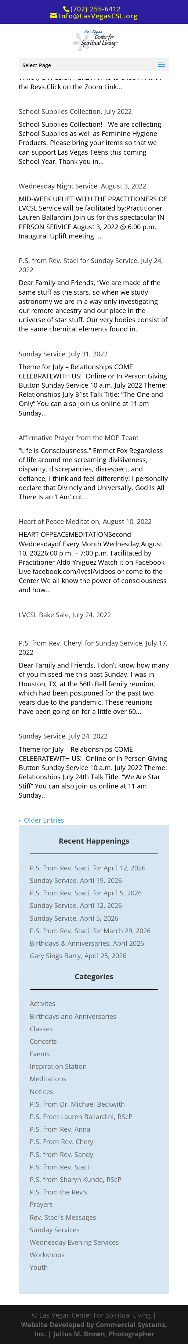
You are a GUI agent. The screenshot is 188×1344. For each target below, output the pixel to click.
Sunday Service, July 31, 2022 (63, 353)
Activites (42, 1003)
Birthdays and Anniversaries (73, 1016)
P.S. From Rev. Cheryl (62, 1141)
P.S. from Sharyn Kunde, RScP (76, 1179)
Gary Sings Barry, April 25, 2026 (78, 955)
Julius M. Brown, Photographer (103, 1333)
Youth (39, 1267)
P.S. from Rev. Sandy (61, 1154)
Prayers (41, 1204)
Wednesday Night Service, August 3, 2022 (82, 186)
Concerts (43, 1041)
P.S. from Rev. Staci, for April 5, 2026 (86, 892)
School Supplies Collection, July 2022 (75, 111)
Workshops (47, 1254)
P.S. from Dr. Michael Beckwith (77, 1104)
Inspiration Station (58, 1066)
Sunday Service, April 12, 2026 (76, 905)
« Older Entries (41, 820)
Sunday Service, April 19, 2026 (76, 880)
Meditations (48, 1078)
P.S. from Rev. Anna (60, 1129)
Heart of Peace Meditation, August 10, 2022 (85, 521)
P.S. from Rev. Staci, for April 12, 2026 (87, 867)
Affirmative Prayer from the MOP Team (79, 437)
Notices (41, 1091)
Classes (41, 1028)
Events (40, 1053)
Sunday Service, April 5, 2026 (74, 918)
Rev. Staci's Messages (63, 1217)
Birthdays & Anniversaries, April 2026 (87, 943)
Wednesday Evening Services (74, 1242)
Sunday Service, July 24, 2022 (63, 736)
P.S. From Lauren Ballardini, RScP (81, 1116)
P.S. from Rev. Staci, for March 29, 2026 (90, 930)
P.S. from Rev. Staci (59, 1166)
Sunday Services (55, 1229)
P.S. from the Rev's (58, 1191)
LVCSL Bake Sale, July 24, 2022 (65, 614)
